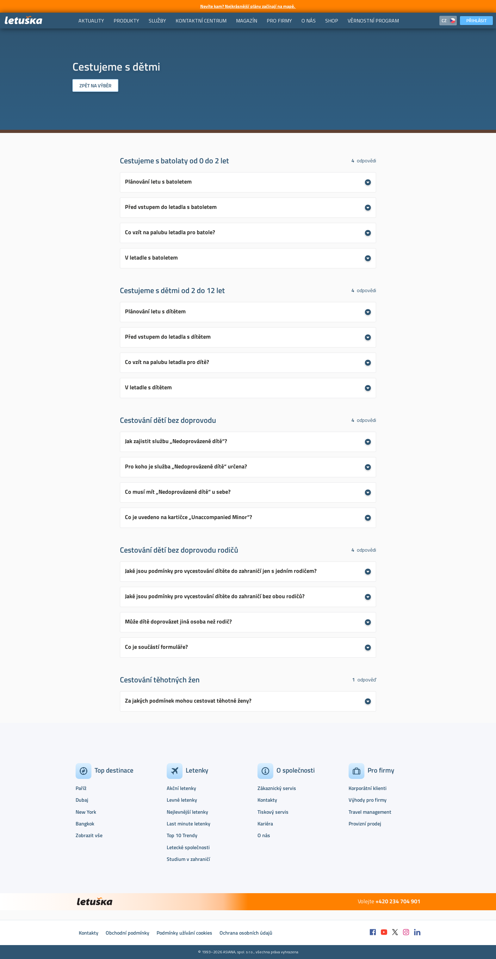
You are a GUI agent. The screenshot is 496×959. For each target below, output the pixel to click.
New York (86, 812)
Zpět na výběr (95, 85)
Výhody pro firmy (368, 800)
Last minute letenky (188, 823)
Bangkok (85, 823)
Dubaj (82, 800)
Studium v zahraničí (188, 859)
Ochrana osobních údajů (246, 933)
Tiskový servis (272, 812)
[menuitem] (91, 20)
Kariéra (265, 823)
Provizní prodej (365, 823)
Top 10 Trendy (182, 835)
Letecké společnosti (188, 847)
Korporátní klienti (368, 788)
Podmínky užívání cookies (184, 933)
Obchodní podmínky (127, 933)
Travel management (370, 812)
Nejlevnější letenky (187, 812)
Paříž (81, 788)
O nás (263, 835)
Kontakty (267, 800)
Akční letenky (181, 788)
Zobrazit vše (89, 835)
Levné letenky (182, 800)
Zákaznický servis (276, 788)
